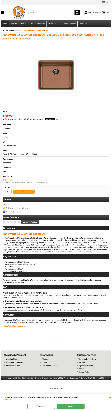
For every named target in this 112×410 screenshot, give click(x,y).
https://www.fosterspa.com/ (14, 326)
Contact (45, 362)
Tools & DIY (83, 23)
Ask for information (13, 212)
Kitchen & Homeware (37, 23)
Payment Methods (13, 365)
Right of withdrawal (86, 365)
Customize (41, 406)
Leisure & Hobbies (69, 23)
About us (45, 359)
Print (8, 204)
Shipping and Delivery (14, 362)
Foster (5, 137)
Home (5, 23)
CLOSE (110, 397)
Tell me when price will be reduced (20, 208)
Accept (71, 406)
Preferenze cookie (56, 388)
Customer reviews (49, 365)
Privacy (81, 368)
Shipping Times (12, 359)
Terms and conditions (87, 359)
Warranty (82, 362)
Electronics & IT (53, 23)
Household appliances (18, 23)
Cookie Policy (8, 399)
